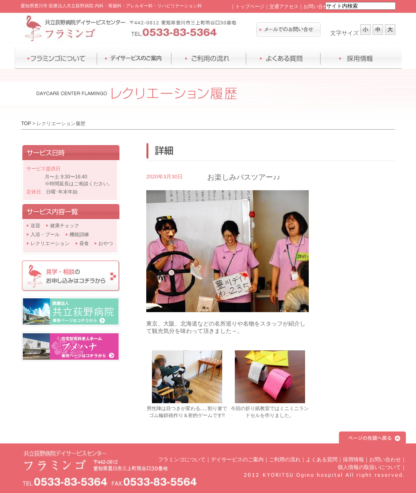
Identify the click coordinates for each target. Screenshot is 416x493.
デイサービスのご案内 (237, 459)
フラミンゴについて (182, 459)
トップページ (249, 6)
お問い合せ (315, 6)
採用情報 (353, 459)
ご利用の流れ (285, 459)
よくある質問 (322, 459)
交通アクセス (284, 6)
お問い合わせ (385, 459)
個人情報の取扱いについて (369, 467)
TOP (26, 123)
